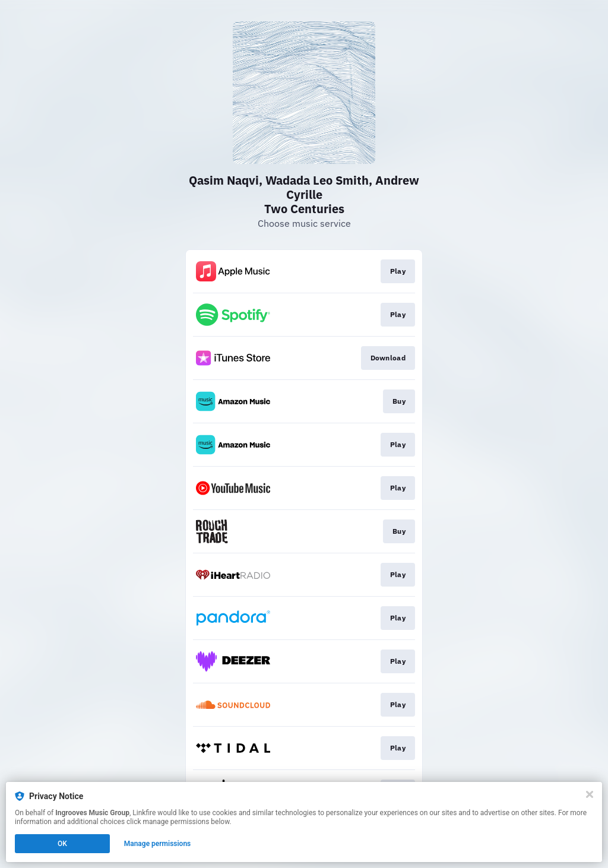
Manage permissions (157, 844)
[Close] (589, 794)
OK (62, 844)
